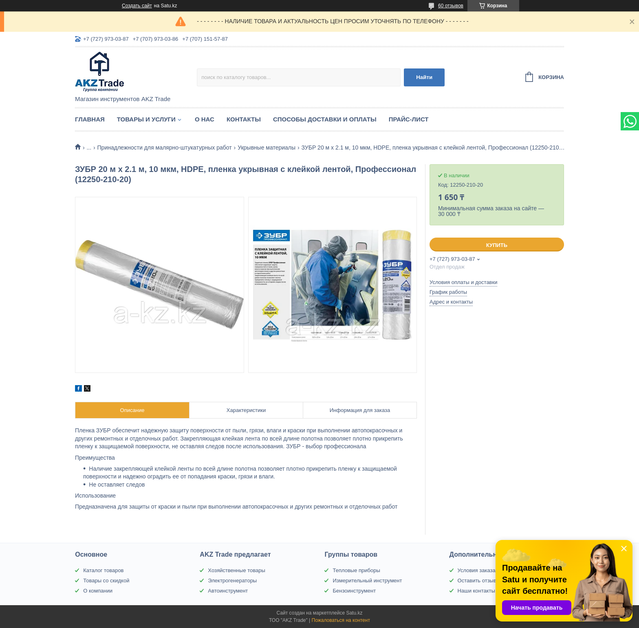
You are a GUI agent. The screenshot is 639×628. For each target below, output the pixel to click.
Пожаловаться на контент (341, 620)
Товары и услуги (146, 119)
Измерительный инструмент (367, 580)
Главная (90, 119)
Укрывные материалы (266, 147)
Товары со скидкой (106, 580)
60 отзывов (450, 6)
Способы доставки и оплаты (325, 119)
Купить (496, 245)
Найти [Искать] (424, 77)
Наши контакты (476, 591)
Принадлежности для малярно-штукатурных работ (164, 147)
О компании (97, 591)
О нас (204, 119)
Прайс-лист (409, 119)
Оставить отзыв (477, 580)
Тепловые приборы (356, 570)
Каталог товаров (103, 570)
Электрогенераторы (232, 580)
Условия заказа (477, 570)
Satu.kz (354, 613)
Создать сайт (137, 6)
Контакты (244, 119)
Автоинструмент (228, 591)
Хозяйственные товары (236, 570)
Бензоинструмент (354, 591)
